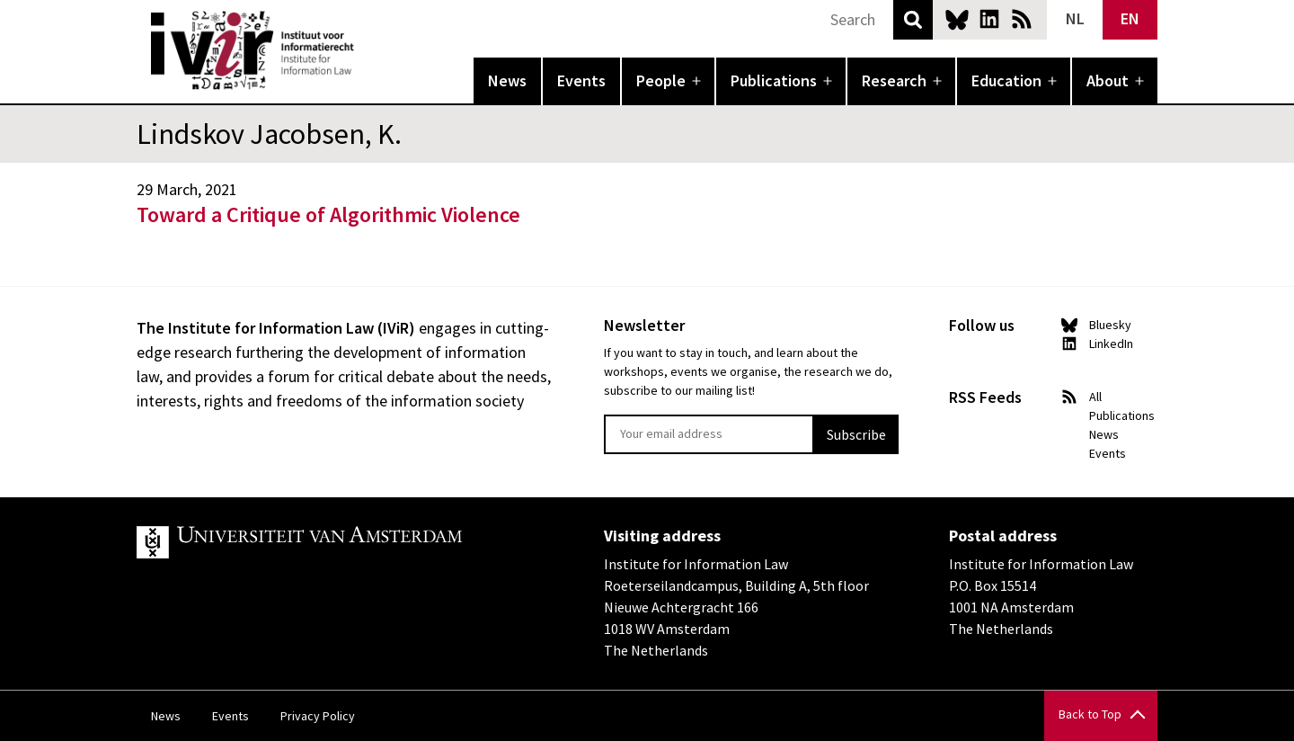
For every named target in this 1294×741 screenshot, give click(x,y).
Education (1006, 80)
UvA (345, 542)
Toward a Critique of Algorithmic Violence (328, 214)
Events (581, 80)
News (507, 80)
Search (913, 20)
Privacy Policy (317, 716)
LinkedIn (989, 18)
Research (894, 80)
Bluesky (957, 18)
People (661, 80)
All (1095, 396)
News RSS (1021, 18)
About (1107, 80)
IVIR (366, 50)
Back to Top (1090, 714)
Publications (774, 80)
